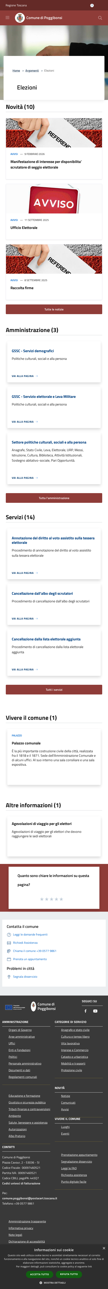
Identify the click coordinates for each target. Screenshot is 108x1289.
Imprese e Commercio (74, 1050)
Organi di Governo (20, 1030)
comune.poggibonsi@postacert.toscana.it (29, 1198)
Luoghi (65, 1127)
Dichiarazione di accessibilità (27, 1241)
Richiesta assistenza (74, 1175)
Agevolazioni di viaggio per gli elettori (42, 823)
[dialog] (54, 1266)
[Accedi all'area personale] (92, 5)
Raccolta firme (21, 288)
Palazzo (17, 735)
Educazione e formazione (24, 1095)
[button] (54, 1283)
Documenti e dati (19, 1070)
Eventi (65, 1133)
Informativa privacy (21, 1228)
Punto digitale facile (73, 1181)
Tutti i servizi (54, 689)
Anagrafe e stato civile (75, 1030)
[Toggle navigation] (7, 17)
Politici (13, 1056)
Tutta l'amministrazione (54, 498)
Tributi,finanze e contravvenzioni (29, 1109)
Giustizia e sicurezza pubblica (27, 1102)
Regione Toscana (16, 5)
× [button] (103, 1248)
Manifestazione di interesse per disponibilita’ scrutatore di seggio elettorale (46, 164)
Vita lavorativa (70, 1043)
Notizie (65, 1096)
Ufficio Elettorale (23, 227)
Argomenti (32, 70)
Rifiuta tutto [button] (69, 1274)
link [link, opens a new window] (90, 1266)
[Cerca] (100, 18)
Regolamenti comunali (23, 1077)
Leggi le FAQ (69, 1168)
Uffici (12, 1043)
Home (16, 70)
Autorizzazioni (18, 1129)
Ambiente (15, 1116)
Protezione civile (71, 1070)
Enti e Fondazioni (19, 1050)
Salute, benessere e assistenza (28, 1122)
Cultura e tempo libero (75, 1036)
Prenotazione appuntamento (79, 1155)
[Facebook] (85, 1011)
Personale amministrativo (25, 1063)
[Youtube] (95, 1011)
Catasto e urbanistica (74, 1056)
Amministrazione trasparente (27, 1221)
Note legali (15, 1235)
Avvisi (14, 154)
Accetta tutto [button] (39, 1274)
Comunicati (68, 1102)
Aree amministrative (22, 1036)
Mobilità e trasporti (73, 1063)
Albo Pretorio (17, 1136)
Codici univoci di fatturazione (21, 1183)
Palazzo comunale (26, 743)
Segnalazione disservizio (76, 1161)
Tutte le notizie (54, 309)
